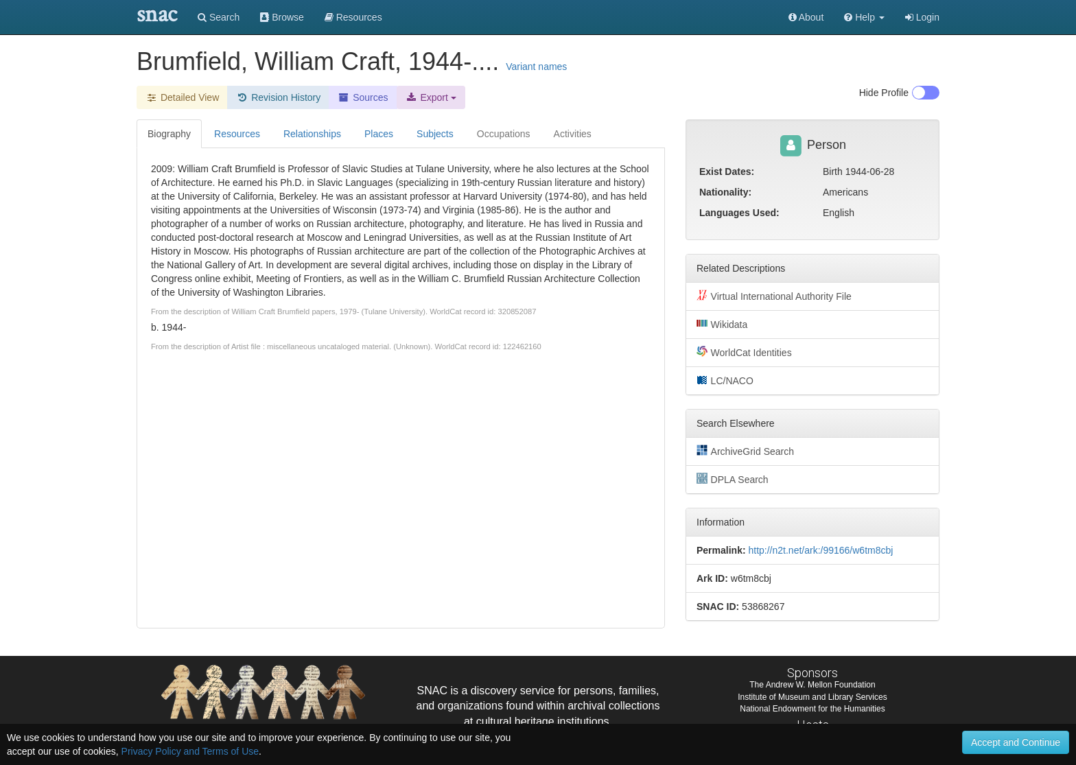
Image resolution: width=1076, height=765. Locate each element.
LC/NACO (725, 380)
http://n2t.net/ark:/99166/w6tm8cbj (820, 550)
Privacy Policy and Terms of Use (190, 751)
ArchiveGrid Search (745, 451)
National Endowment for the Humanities (812, 709)
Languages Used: (739, 212)
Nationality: (725, 192)
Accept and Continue (1015, 742)
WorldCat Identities (744, 352)
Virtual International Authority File (774, 296)
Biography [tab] (169, 133)
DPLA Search (733, 479)
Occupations (503, 133)
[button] (864, 17)
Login (922, 17)
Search (218, 17)
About (806, 17)
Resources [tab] (237, 133)
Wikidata (722, 324)
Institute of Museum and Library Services (812, 697)
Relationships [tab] (312, 133)
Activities (573, 133)
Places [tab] (378, 133)
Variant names (536, 66)
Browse (282, 17)
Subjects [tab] (435, 133)
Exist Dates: (726, 171)
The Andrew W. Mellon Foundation (812, 685)
